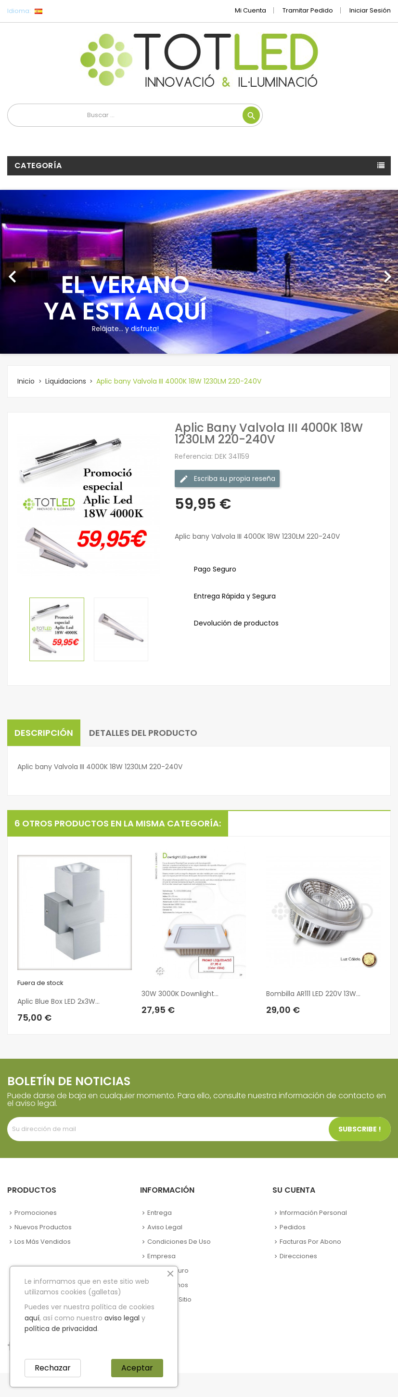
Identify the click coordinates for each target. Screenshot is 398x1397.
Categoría (38, 165)
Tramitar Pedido (307, 10)
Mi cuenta (250, 10)
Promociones (35, 1212)
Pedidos (293, 1227)
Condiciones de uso (179, 1241)
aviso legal (122, 1318)
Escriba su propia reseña (227, 479)
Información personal (313, 1212)
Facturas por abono (310, 1241)
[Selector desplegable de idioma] (60, 11)
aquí (32, 1318)
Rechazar (53, 1367)
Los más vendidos (42, 1241)
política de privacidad (61, 1328)
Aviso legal (164, 1227)
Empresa (161, 1256)
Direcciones (298, 1256)
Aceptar (137, 1367)
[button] (30, 272)
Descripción (43, 733)
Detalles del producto (143, 733)
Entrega (159, 1212)
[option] (199, 272)
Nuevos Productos (43, 1227)
